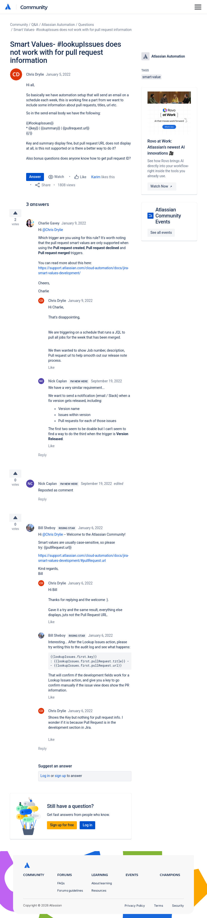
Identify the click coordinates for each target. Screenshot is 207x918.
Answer (35, 177)
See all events (161, 233)
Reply (42, 457)
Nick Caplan (57, 383)
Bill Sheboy (46, 534)
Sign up (60, 782)
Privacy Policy (135, 905)
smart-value (151, 77)
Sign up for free (62, 831)
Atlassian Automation (58, 25)
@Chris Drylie (52, 232)
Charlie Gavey (49, 225)
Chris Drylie (35, 74)
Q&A (34, 25)
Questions (86, 25)
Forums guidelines (70, 890)
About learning (101, 883)
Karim (95, 177)
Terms (158, 905)
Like (51, 370)
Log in (45, 782)
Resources (98, 890)
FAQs (61, 883)
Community (34, 7)
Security (178, 905)
